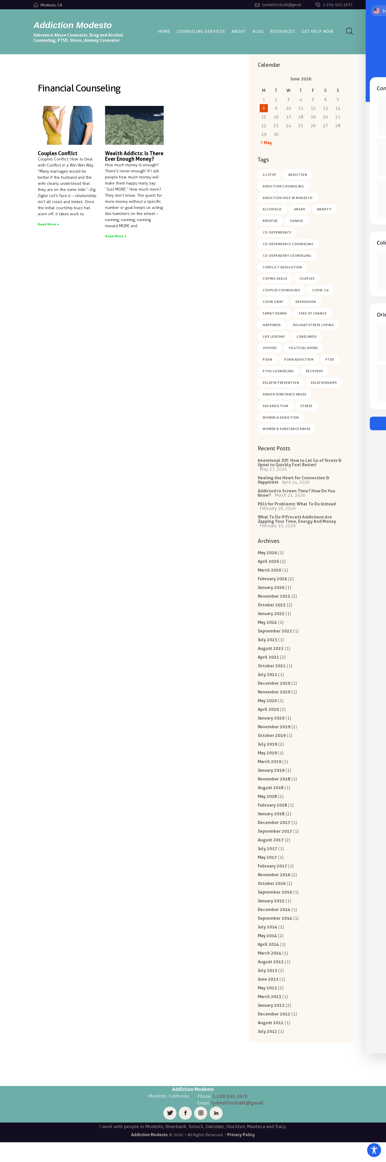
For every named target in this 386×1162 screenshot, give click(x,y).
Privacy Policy (241, 1154)
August (271, 655)
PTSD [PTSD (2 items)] (330, 360)
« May (266, 142)
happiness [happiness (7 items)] (272, 326)
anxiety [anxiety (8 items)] (324, 209)
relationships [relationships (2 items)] (324, 384)
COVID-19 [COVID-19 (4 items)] (320, 291)
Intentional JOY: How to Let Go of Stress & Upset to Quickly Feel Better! (300, 464)
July (267, 646)
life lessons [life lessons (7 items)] (274, 337)
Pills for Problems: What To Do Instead (297, 506)
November (274, 601)
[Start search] (349, 31)
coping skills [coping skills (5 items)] (275, 279)
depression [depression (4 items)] (305, 302)
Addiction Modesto (149, 1154)
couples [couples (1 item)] (307, 279)
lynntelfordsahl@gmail (237, 1123)
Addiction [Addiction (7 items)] (297, 175)
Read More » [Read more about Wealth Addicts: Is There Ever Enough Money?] (116, 236)
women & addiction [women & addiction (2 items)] (281, 418)
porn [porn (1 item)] (268, 360)
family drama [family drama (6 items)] (275, 314)
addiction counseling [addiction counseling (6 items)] (283, 186)
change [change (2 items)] (296, 221)
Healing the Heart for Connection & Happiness (294, 482)
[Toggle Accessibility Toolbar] (374, 1150)
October (272, 610)
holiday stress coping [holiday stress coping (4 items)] (313, 326)
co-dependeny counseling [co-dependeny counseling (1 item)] (287, 256)
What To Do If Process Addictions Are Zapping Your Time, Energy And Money (297, 522)
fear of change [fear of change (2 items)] (313, 314)
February (272, 583)
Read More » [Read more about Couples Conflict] (48, 224)
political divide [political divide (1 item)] (303, 349)
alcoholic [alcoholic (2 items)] (272, 209)
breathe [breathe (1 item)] (270, 221)
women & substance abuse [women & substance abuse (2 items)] (287, 430)
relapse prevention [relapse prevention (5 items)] (281, 384)
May (267, 556)
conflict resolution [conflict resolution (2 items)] (282, 267)
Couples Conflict (57, 153)
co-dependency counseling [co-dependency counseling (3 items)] (288, 244)
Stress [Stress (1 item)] (306, 407)
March (270, 574)
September (275, 637)
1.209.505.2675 (230, 1116)
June (268, 997)
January (271, 592)
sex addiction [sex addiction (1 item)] (276, 407)
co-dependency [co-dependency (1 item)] (277, 233)
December (274, 691)
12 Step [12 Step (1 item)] (270, 175)
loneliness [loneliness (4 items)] (307, 337)
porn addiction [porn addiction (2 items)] (299, 360)
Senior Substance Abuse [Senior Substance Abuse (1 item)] (284, 395)
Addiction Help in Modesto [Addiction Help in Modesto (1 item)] (288, 198)
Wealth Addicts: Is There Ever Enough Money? (134, 156)
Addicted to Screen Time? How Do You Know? (297, 495)
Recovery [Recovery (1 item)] (314, 372)
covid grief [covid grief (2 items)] (273, 302)
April (268, 565)
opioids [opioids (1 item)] (270, 349)
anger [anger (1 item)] (299, 209)
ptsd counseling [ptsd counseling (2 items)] (278, 372)
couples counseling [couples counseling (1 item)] (281, 291)
